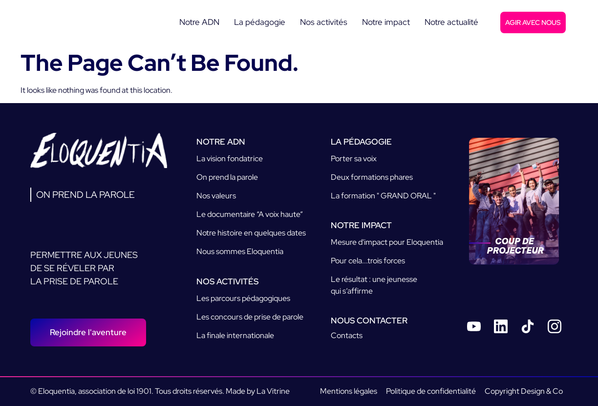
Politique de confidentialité (431, 391)
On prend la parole (227, 177)
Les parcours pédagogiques (243, 298)
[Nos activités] (323, 22)
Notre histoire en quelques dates (251, 233)
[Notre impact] (386, 22)
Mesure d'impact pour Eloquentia (387, 242)
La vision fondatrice (229, 158)
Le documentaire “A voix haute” (249, 214)
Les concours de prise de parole (249, 317)
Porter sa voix (354, 158)
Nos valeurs (216, 196)
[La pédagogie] (259, 22)
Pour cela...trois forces (368, 261)
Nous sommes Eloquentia (239, 251)
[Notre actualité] (451, 22)
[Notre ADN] (199, 22)
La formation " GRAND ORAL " (383, 196)
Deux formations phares (372, 177)
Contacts (347, 335)
